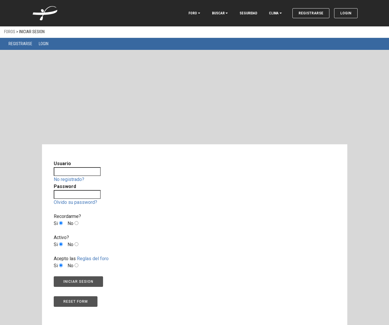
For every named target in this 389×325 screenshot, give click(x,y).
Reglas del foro (93, 258)
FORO (192, 13)
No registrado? (69, 179)
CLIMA (274, 13)
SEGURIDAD (248, 13)
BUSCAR (218, 13)
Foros (9, 31)
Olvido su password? (75, 202)
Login (345, 13)
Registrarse (311, 13)
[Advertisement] (194, 101)
